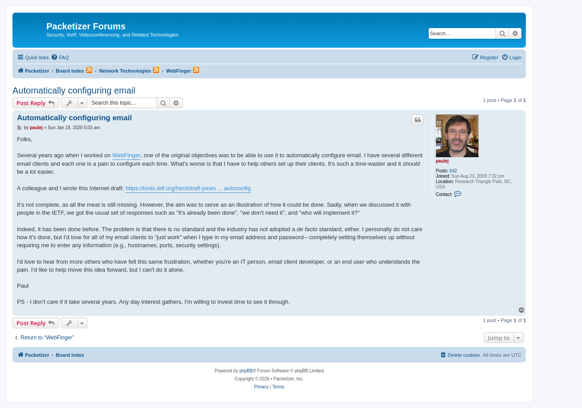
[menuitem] (60, 57)
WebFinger (126, 155)
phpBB (246, 370)
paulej (442, 161)
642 (453, 170)
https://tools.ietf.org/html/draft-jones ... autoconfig (188, 188)
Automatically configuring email (73, 90)
